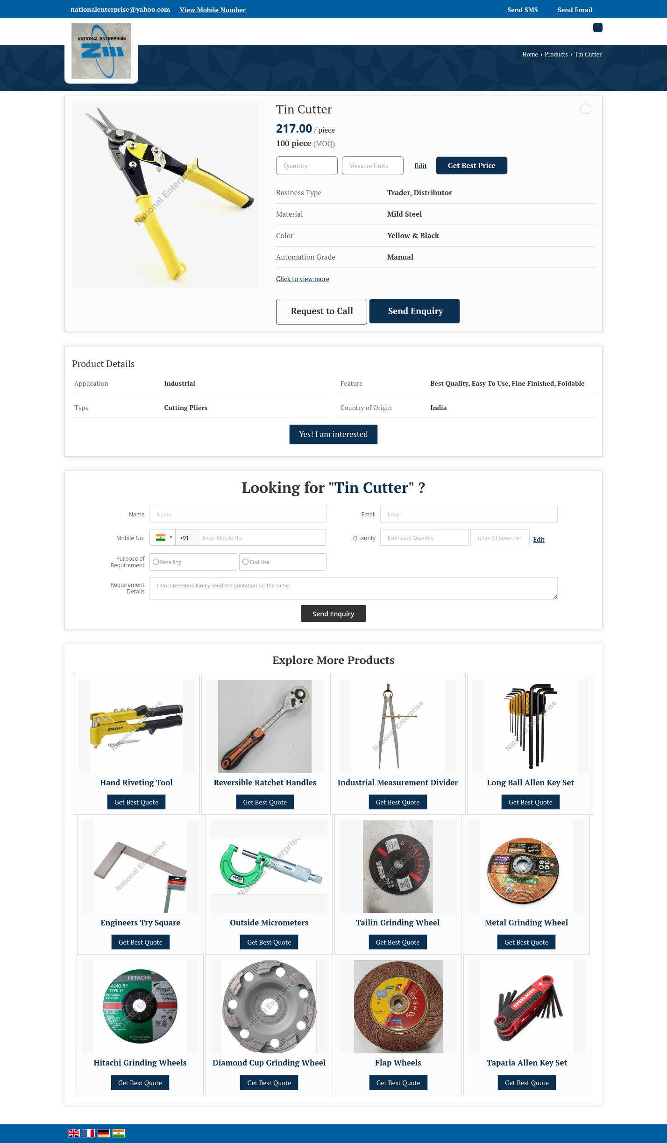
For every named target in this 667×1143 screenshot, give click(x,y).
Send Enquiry (415, 311)
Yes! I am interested (333, 434)
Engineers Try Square (140, 922)
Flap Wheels (398, 1063)
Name (137, 514)
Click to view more (302, 279)
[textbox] (373, 165)
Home (530, 54)
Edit (421, 166)
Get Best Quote (136, 801)
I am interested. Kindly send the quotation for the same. (353, 588)
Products (556, 54)
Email (368, 514)
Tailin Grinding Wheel (398, 922)
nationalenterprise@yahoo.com (120, 9)
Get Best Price (472, 165)
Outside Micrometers (269, 922)
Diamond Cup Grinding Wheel (269, 1063)
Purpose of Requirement (127, 562)
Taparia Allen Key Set (527, 1063)
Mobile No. (130, 538)
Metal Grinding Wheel (526, 922)
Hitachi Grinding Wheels (140, 1063)
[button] (213, 9)
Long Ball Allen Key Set (530, 782)
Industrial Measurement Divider (398, 782)
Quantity (364, 538)
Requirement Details (127, 588)
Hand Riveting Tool (136, 782)
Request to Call (322, 311)
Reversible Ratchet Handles (265, 782)
